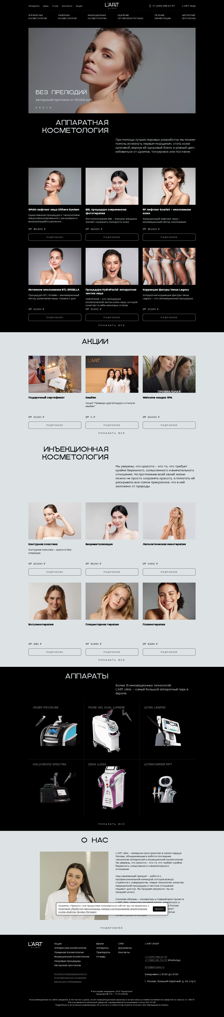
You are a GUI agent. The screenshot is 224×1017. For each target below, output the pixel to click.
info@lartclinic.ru (154, 967)
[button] (36, 107)
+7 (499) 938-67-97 (156, 956)
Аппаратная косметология (70, 947)
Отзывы (100, 956)
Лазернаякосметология (67, 17)
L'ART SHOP (152, 943)
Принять (159, 909)
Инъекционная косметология (71, 956)
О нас (55, 6)
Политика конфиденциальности (70, 974)
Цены (46, 6)
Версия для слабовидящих (68, 981)
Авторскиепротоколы (189, 17)
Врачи (100, 943)
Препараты (103, 952)
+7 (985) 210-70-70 (156, 960)
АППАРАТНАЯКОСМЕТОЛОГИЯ (37, 17)
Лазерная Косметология (69, 952)
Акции (79, 6)
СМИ (121, 943)
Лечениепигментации (163, 17)
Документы (125, 947)
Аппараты (33, 6)
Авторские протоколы (67, 965)
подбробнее (112, 928)
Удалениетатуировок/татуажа (130, 17)
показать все (112, 325)
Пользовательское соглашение (70, 977)
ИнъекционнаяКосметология (97, 17)
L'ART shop (189, 5)
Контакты (67, 6)
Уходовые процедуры (67, 960)
